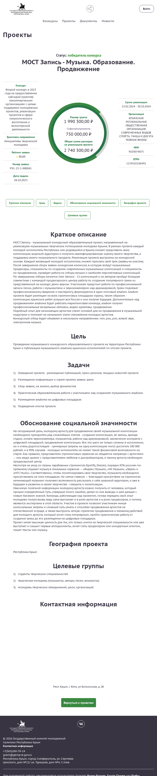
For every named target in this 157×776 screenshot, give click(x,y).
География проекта (135, 202)
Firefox (135, 769)
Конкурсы (50, 21)
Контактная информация (18, 740)
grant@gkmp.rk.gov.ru (17, 749)
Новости (108, 21)
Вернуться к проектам (79, 696)
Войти (146, 8)
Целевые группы (77, 212)
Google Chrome (116, 769)
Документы (88, 21)
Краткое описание (20, 202)
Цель (42, 202)
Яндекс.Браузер (96, 769)
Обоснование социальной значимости (93, 202)
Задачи (57, 202)
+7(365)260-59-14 (14, 745)
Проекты (68, 21)
